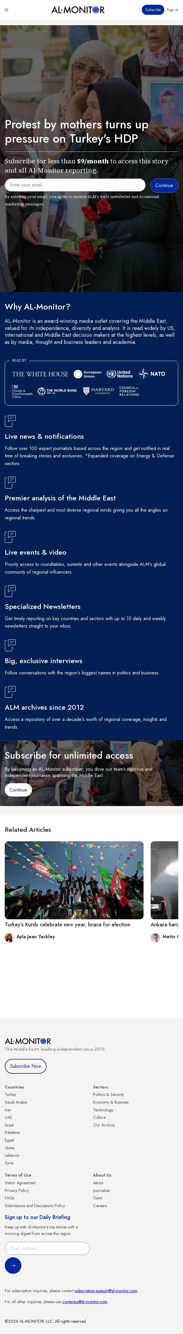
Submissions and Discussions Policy (35, 1206)
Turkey (10, 1094)
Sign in (172, 9)
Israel (9, 1125)
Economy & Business (110, 1102)
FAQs (9, 1198)
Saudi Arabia (16, 1102)
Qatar (10, 1148)
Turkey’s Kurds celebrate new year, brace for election (67, 924)
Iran (8, 1110)
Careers (100, 1206)
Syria (9, 1163)
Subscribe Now (25, 1066)
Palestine (12, 1132)
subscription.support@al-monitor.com (106, 1291)
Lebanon (12, 1155)
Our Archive (103, 1125)
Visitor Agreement (20, 1183)
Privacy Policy (17, 1190)
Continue (18, 789)
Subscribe (153, 9)
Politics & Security (108, 1094)
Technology (103, 1110)
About (98, 1183)
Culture (99, 1117)
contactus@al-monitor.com (84, 1302)
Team (98, 1198)
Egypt (9, 1140)
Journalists (101, 1190)
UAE (8, 1117)
